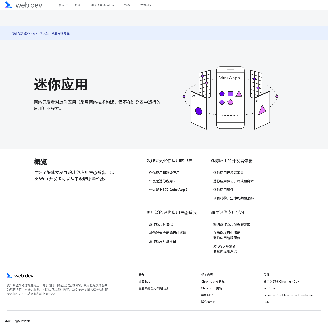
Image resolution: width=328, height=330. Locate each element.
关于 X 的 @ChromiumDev (281, 281)
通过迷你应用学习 (227, 212)
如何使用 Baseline (102, 5)
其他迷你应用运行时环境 (167, 233)
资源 (61, 5)
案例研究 (146, 5)
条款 (8, 321)
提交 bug (144, 281)
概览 (40, 162)
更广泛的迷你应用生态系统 (172, 212)
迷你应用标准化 (161, 224)
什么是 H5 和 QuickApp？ (168, 190)
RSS (266, 302)
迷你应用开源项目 (162, 241)
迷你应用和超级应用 (164, 173)
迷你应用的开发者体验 (232, 161)
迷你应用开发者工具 (228, 173)
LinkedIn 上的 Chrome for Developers (288, 295)
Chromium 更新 (211, 288)
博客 (127, 5)
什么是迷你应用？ (162, 181)
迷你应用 (61, 84)
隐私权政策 (22, 321)
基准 (77, 5)
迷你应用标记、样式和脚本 (233, 181)
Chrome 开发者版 (213, 281)
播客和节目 (208, 302)
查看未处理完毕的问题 (153, 288)
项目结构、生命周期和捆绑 (233, 198)
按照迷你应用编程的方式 (231, 224)
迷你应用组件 (223, 190)
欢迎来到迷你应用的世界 (170, 161)
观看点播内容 (60, 33)
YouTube (269, 288)
